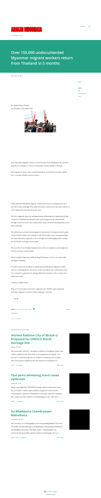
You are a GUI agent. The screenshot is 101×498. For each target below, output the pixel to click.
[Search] (83, 26)
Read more (60, 365)
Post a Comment (16, 318)
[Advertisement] (50, 11)
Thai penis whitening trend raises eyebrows (35, 377)
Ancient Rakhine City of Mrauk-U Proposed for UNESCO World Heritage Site (34, 339)
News (79, 96)
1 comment (19, 365)
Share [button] (80, 82)
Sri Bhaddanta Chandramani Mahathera (31, 413)
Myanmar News (82, 93)
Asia (79, 90)
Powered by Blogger (50, 491)
